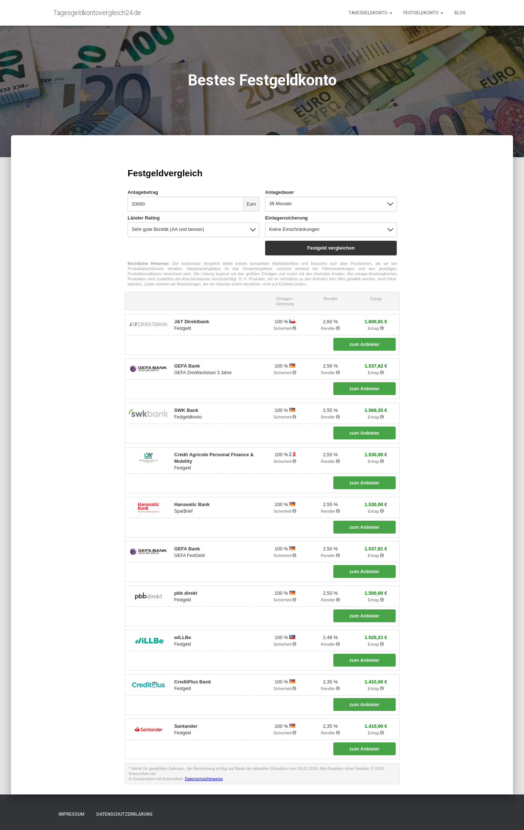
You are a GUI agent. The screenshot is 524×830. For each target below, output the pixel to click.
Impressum (71, 814)
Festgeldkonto (423, 12)
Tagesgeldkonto (370, 12)
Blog (460, 12)
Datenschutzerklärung (124, 814)
